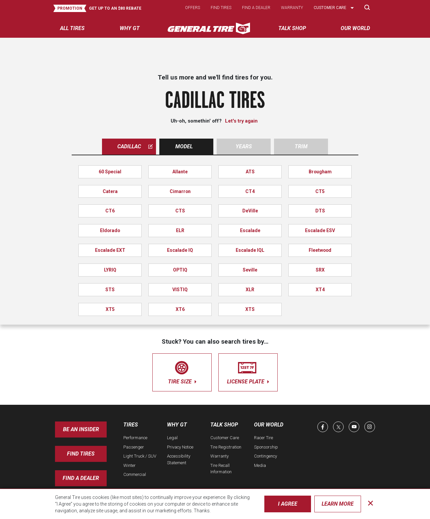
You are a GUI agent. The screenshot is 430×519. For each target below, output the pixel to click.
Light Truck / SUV (139, 456)
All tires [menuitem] (72, 28)
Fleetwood (320, 250)
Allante (180, 171)
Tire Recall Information (221, 469)
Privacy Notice (180, 447)
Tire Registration (225, 447)
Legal (172, 437)
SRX (320, 270)
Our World (268, 424)
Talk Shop (224, 424)
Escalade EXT (110, 250)
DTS (320, 210)
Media (260, 465)
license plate (248, 371)
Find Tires (81, 454)
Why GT (177, 424)
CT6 (110, 210)
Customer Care (224, 437)
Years (244, 146)
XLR (250, 289)
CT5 (320, 191)
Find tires (221, 7)
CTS (180, 210)
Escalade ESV (320, 230)
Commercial (134, 474)
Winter (129, 465)
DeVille (250, 210)
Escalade (250, 230)
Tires (130, 424)
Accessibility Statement (178, 459)
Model (184, 146)
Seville (250, 270)
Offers (192, 7)
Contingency (265, 456)
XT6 (180, 309)
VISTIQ (180, 289)
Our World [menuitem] (355, 28)
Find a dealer (256, 7)
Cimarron (180, 191)
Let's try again (241, 121)
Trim (301, 146)
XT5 (110, 309)
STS (110, 289)
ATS (250, 171)
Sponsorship (266, 447)
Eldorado (110, 230)
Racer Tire (263, 437)
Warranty (292, 7)
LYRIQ (110, 270)
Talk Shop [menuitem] (292, 28)
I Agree (287, 504)
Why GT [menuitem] (130, 28)
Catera (110, 191)
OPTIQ (180, 270)
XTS (250, 309)
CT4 (250, 191)
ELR (180, 230)
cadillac (135, 146)
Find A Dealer (81, 478)
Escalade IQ (180, 250)
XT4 (320, 289)
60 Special (110, 171)
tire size (182, 371)
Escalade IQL (250, 250)
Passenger (133, 447)
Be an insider (81, 429)
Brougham (320, 171)
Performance (135, 437)
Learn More (338, 504)
